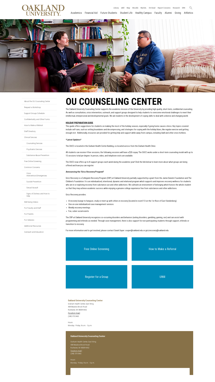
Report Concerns (164, 8)
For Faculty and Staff (32, 208)
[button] (96, 249)
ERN (183, 8)
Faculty (158, 12)
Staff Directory (30, 131)
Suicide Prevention (34, 181)
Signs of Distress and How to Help (38, 194)
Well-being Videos (31, 202)
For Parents (29, 214)
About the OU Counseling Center (37, 101)
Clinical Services (30, 137)
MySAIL (143, 8)
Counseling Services (34, 143)
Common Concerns (32, 167)
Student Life (126, 12)
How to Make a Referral (33, 125)
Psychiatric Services (34, 149)
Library (116, 8)
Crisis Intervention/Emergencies (37, 174)
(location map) (74, 313)
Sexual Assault (32, 187)
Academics (76, 12)
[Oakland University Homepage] (43, 10)
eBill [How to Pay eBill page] (122, 8)
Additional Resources (32, 226)
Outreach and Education (34, 232)
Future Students (108, 12)
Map (128, 8)
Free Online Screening (32, 161)
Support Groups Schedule (34, 113)
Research (176, 8)
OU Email (152, 8)
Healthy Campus (143, 12)
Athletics (188, 12)
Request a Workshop (32, 107)
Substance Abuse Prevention (38, 155)
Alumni (168, 12)
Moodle (135, 8)
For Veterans (29, 220)
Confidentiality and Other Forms (37, 119)
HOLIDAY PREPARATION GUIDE (79, 123)
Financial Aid (91, 12)
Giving (178, 12)
